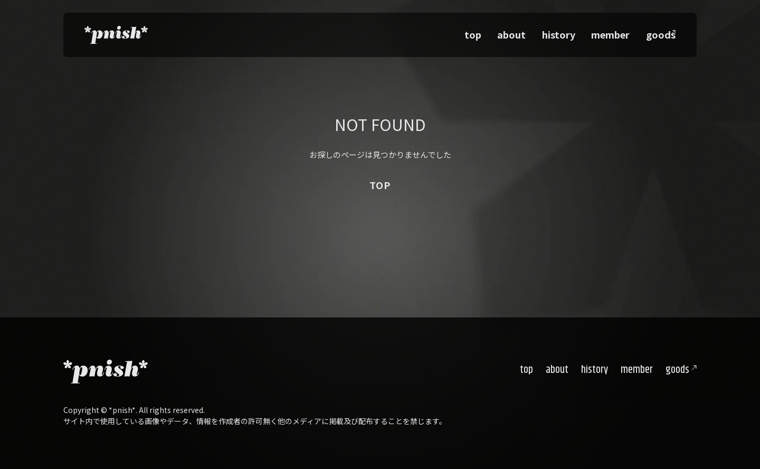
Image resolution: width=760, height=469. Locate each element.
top (504, 31)
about (535, 31)
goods (677, 370)
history (573, 31)
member (616, 31)
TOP (380, 185)
